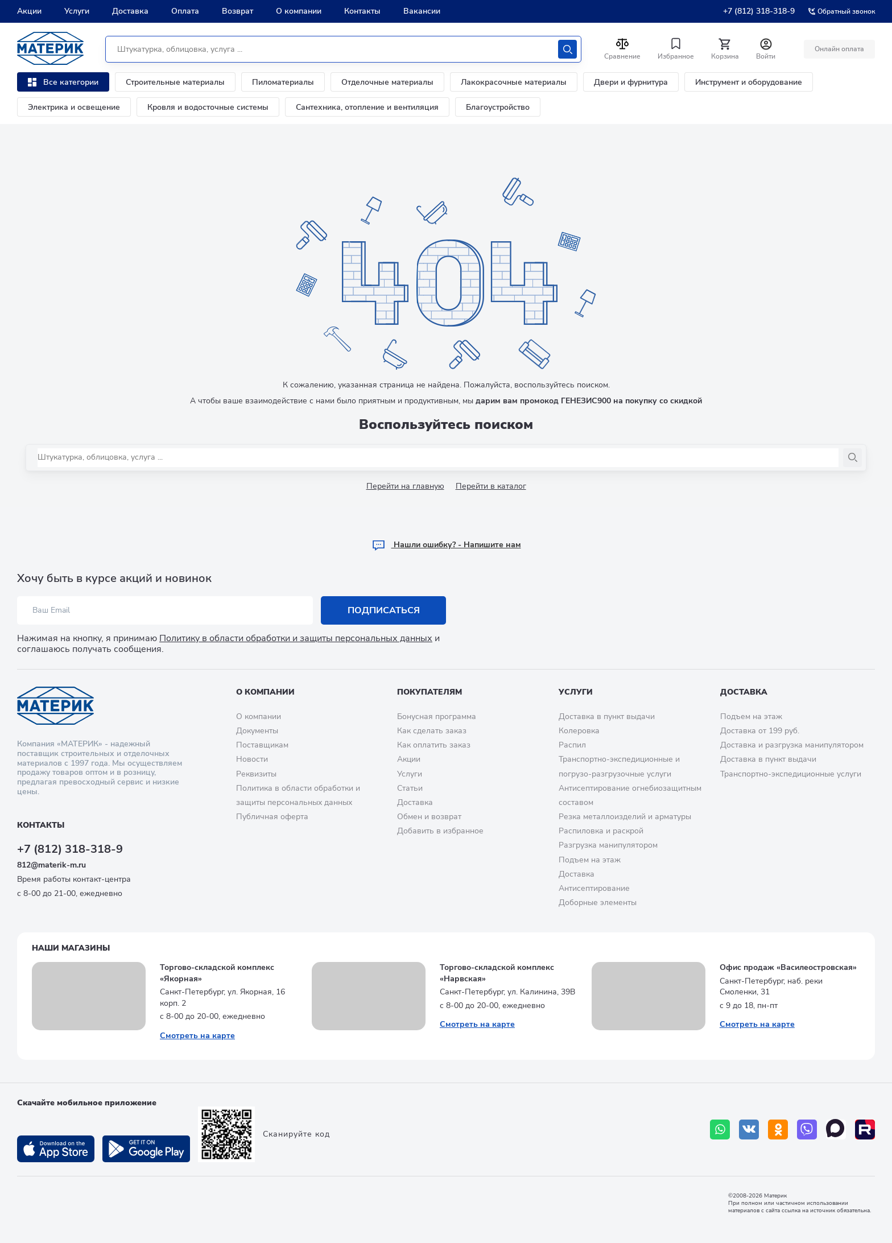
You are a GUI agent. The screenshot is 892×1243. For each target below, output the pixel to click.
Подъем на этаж (590, 859)
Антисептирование (594, 888)
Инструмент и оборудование (748, 82)
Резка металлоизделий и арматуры (625, 816)
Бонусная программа (436, 716)
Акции (29, 11)
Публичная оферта (272, 816)
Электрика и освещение (74, 107)
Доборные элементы (598, 902)
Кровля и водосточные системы (208, 107)
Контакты (362, 11)
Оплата (185, 11)
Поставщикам (262, 745)
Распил (572, 745)
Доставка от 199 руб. (759, 730)
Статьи (410, 788)
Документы (257, 730)
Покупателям (429, 692)
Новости (252, 759)
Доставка (130, 11)
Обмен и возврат (429, 816)
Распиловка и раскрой (601, 830)
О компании (298, 11)
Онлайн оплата (839, 48)
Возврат (237, 11)
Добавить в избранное (440, 830)
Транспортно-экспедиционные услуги (790, 774)
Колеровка (579, 730)
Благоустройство (498, 107)
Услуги (76, 11)
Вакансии (421, 11)
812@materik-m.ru (51, 865)
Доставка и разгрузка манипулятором (792, 745)
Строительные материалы (175, 82)
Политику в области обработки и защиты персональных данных (295, 638)
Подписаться (384, 610)
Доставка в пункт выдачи (607, 716)
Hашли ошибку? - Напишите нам (446, 544)
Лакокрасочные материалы (514, 82)
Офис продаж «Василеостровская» (788, 967)
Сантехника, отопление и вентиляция (367, 107)
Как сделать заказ (431, 730)
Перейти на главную (405, 486)
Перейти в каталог (491, 486)
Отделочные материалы (387, 82)
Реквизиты (256, 774)
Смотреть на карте (197, 1035)
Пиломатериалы (283, 82)
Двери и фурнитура (631, 82)
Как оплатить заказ (433, 745)
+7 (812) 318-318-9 (759, 11)
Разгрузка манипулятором (608, 845)
